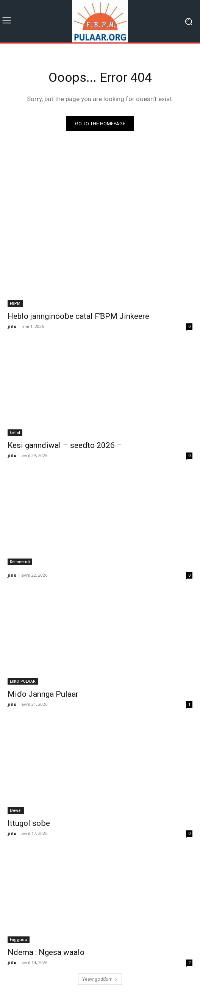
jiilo (12, 326)
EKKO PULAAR (23, 681)
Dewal (16, 810)
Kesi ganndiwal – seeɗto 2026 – (65, 445)
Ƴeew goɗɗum (100, 979)
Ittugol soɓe (29, 823)
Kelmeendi (20, 561)
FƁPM (15, 303)
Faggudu (18, 939)
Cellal (15, 432)
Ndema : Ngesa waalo (46, 952)
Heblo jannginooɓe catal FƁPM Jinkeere (78, 316)
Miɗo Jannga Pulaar (43, 694)
